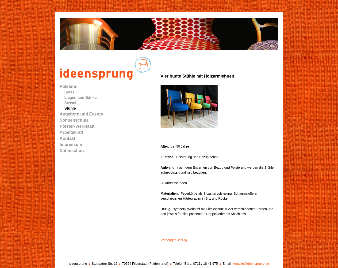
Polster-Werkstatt (77, 126)
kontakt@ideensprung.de (250, 263)
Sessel (70, 103)
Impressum (71, 144)
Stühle (70, 108)
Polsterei (68, 86)
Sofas (69, 92)
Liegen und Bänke (80, 98)
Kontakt (67, 138)
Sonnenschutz (74, 120)
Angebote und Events (81, 114)
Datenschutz (72, 150)
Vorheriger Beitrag (174, 240)
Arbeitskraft (71, 132)
